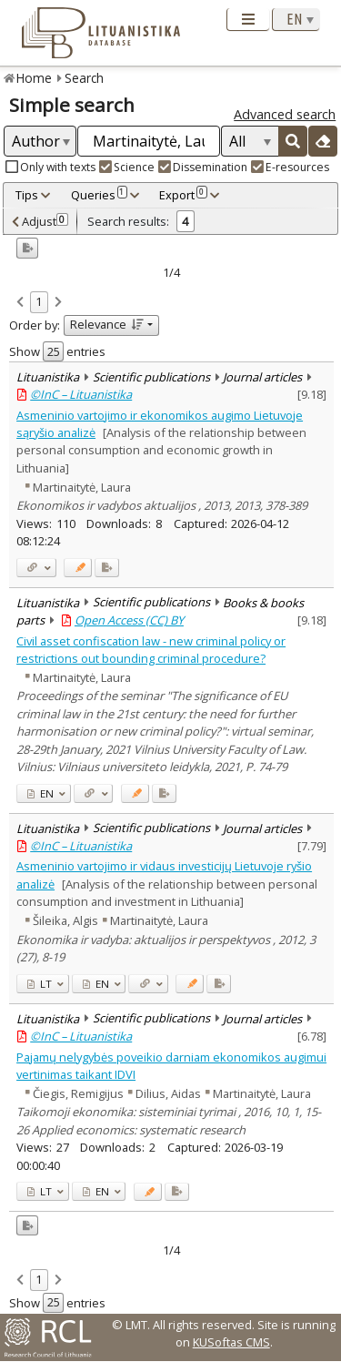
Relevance (107, 324)
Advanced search (285, 114)
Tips (26, 195)
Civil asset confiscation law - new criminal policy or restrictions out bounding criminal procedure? (151, 649)
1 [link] (38, 301)
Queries (99, 195)
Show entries (57, 351)
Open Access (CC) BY (129, 620)
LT (39, 984)
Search (84, 77)
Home (34, 77)
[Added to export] (107, 567)
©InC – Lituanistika (81, 394)
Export (182, 195)
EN (40, 793)
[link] (20, 303)
